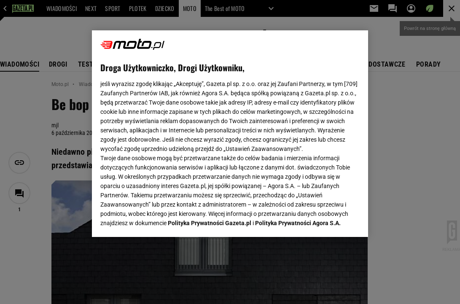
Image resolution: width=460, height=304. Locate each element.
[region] (230, 133)
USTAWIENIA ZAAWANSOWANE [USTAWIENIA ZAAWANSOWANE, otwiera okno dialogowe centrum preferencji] (156, 220)
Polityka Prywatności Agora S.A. (298, 129)
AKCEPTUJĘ (331, 220)
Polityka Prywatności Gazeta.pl (209, 129)
